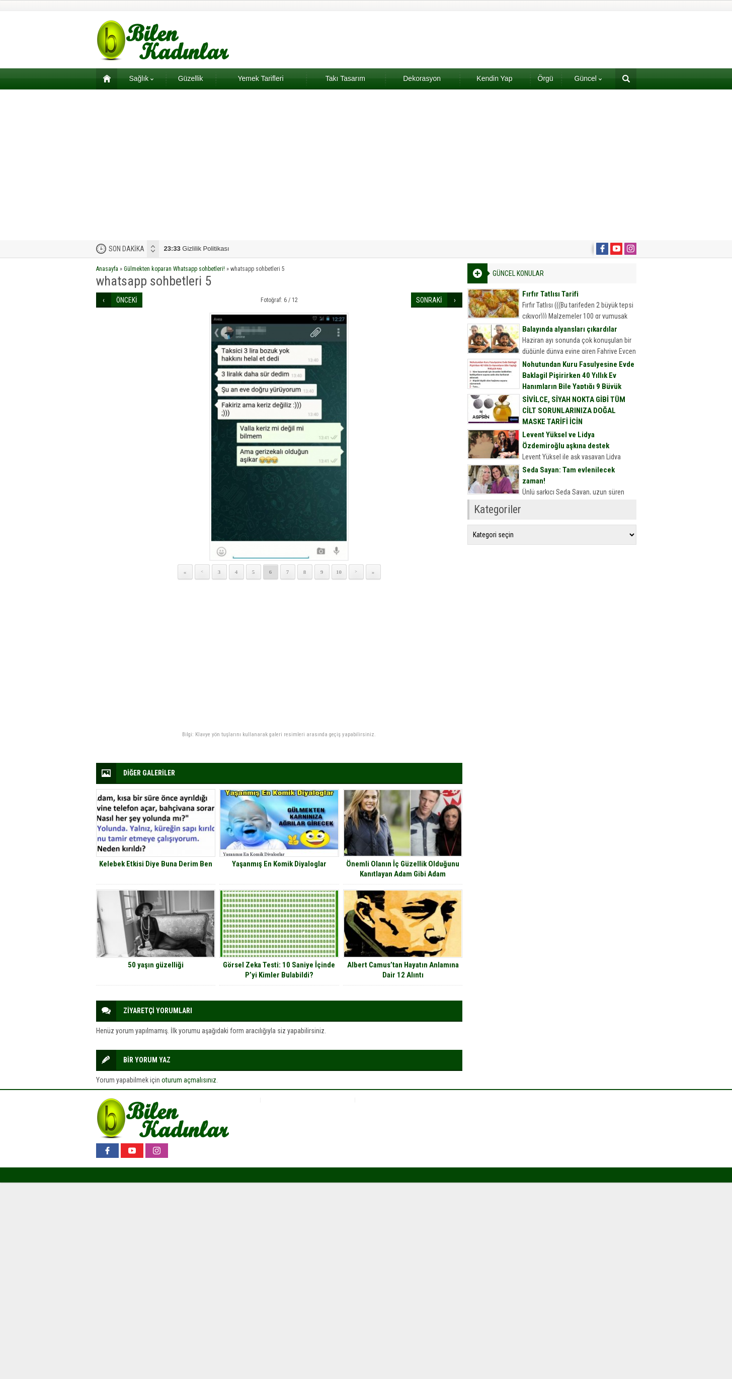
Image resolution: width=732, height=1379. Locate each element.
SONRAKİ (429, 300)
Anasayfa (107, 268)
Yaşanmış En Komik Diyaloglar (279, 863)
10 (339, 572)
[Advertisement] (366, 164)
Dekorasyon (422, 78)
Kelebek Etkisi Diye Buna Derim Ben (155, 863)
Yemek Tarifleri (260, 78)
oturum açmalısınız (188, 1080)
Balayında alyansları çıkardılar (569, 329)
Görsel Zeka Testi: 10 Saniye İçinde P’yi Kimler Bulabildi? (279, 969)
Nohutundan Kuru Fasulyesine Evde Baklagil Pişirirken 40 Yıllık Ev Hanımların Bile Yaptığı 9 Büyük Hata (578, 381)
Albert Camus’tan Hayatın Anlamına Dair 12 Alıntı (403, 969)
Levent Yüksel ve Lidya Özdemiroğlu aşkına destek (565, 440)
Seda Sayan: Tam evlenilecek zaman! (568, 475)
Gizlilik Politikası (196, 248)
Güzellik (190, 78)
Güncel (588, 78)
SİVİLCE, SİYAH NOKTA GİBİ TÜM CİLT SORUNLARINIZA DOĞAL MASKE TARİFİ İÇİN (573, 410)
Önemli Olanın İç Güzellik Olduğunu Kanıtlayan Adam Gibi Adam (402, 868)
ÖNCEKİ (126, 300)
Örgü (545, 78)
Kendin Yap (494, 78)
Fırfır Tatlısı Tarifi (550, 294)
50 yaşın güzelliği (156, 964)
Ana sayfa (103, 78)
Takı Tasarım (345, 78)
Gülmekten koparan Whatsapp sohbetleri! (174, 268)
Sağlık (141, 78)
